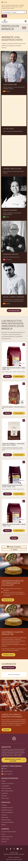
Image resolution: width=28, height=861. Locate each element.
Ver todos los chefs (14, 310)
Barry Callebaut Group (7, 790)
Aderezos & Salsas (6, 819)
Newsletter (4, 795)
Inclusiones (4, 815)
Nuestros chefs (5, 839)
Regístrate (6, 730)
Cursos (3, 834)
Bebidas (3, 824)
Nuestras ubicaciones (6, 836)
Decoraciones (4, 817)
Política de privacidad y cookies (14, 859)
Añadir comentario (8, 667)
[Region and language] (14, 12)
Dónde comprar (5, 798)
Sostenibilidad (5, 786)
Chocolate (4, 805)
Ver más (14, 538)
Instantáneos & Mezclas (7, 822)
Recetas (3, 781)
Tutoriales (3, 841)
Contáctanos (4, 793)
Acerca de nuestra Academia (8, 831)
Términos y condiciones (14, 857)
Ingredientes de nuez (6, 810)
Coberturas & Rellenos (7, 812)
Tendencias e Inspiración (7, 783)
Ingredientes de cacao (7, 807)
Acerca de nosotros (6, 788)
